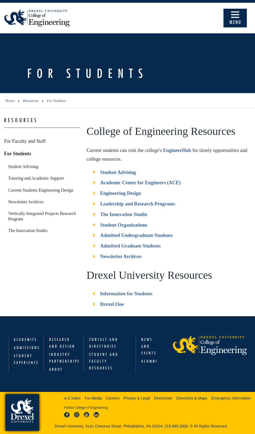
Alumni (149, 361)
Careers (113, 398)
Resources (31, 101)
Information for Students (126, 293)
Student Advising (23, 166)
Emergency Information (231, 398)
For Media (93, 398)
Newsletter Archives (25, 201)
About (56, 369)
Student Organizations (123, 225)
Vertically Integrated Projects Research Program (42, 216)
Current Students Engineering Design (40, 190)
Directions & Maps (191, 398)
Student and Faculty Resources (104, 361)
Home (10, 101)
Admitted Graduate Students (130, 246)
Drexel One (112, 304)
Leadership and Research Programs (137, 204)
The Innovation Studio (27, 230)
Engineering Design (120, 193)
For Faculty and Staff (25, 141)
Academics (25, 339)
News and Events (149, 346)
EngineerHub (177, 150)
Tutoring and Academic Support (36, 178)
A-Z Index (72, 398)
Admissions (27, 347)
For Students (17, 153)
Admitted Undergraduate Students (136, 235)
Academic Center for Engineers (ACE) (140, 182)
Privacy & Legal (137, 398)
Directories (163, 398)
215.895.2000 (176, 426)
